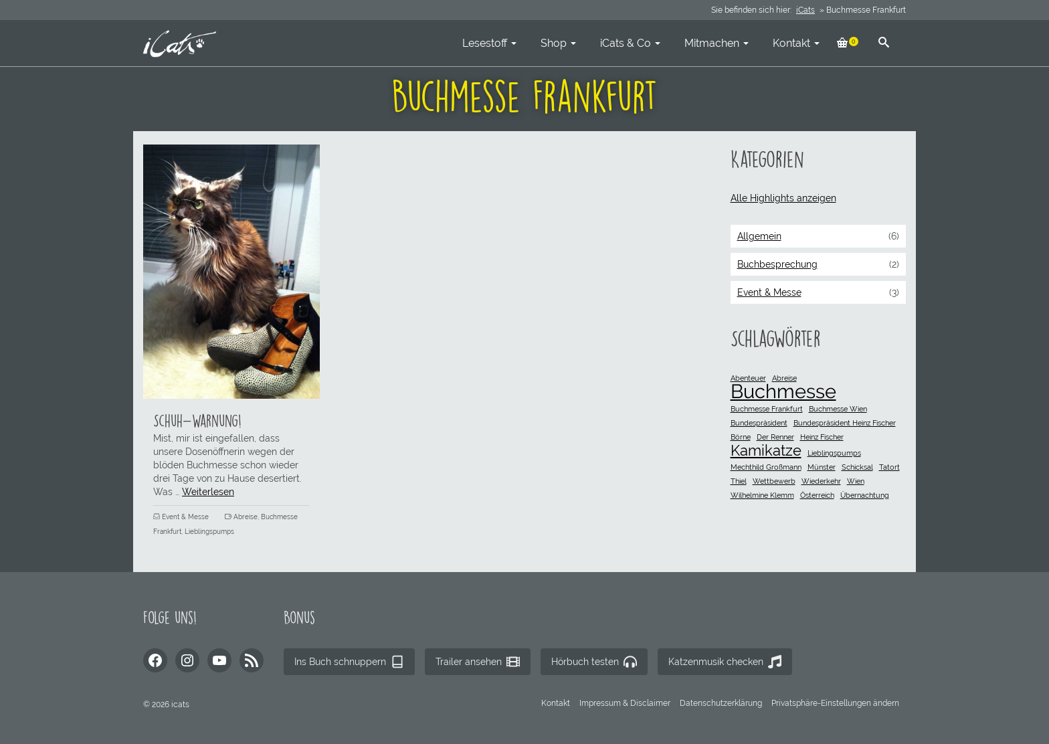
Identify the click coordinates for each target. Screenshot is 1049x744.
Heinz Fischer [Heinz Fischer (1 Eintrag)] (822, 437)
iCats (805, 10)
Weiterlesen (208, 491)
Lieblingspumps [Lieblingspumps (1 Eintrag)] (834, 453)
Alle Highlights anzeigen (783, 198)
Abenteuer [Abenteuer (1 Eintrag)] (748, 378)
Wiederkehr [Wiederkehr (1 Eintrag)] (821, 481)
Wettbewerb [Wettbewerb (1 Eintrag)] (774, 481)
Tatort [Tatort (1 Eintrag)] (889, 467)
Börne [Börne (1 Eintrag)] (741, 437)
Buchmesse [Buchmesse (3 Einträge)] (783, 391)
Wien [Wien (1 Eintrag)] (855, 481)
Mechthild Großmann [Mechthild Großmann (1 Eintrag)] (766, 467)
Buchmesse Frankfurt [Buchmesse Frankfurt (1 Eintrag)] (767, 409)
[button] (835, 703)
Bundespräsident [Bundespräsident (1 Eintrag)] (759, 423)
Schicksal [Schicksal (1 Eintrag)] (857, 467)
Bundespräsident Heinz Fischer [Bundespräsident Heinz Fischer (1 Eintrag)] (844, 423)
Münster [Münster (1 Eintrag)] (821, 467)
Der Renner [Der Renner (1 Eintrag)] (775, 437)
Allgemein (759, 236)
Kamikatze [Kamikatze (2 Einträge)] (766, 450)
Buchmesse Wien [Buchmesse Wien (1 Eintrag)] (838, 409)
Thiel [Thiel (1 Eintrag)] (739, 481)
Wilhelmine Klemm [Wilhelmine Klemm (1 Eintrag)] (762, 495)
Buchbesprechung (777, 264)
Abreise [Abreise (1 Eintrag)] (784, 378)
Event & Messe (185, 517)
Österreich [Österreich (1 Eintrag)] (817, 495)
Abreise (245, 517)
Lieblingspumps (209, 531)
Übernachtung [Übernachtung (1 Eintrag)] (864, 495)
